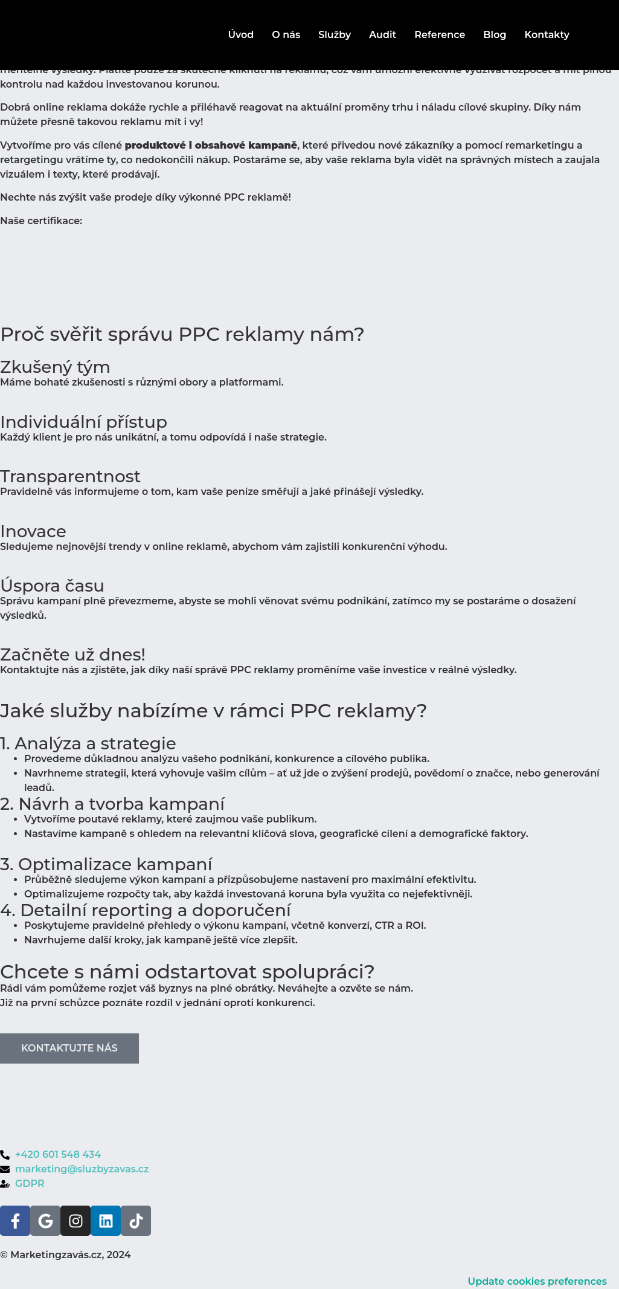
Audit (382, 34)
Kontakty (547, 34)
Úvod (241, 34)
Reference (439, 34)
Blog (494, 34)
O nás (286, 34)
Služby (334, 34)
